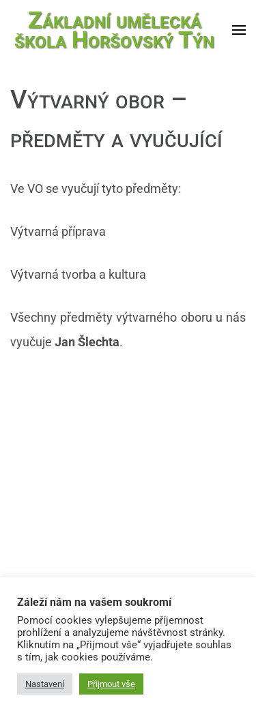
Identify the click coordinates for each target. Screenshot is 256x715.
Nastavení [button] (44, 684)
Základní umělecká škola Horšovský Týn (114, 29)
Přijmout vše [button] (111, 684)
